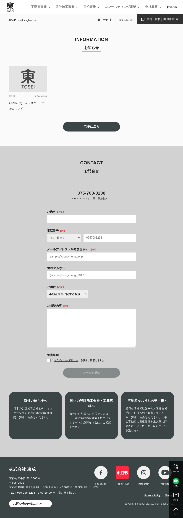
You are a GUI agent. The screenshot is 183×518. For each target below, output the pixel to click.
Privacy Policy (152, 495)
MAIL (175, 500)
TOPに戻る (91, 126)
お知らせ (172, 7)
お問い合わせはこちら (28, 503)
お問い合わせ (126, 20)
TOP (176, 514)
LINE (176, 486)
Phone (176, 471)
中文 (105, 20)
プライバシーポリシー (66, 360)
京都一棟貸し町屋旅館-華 (162, 19)
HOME (13, 20)
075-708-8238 (26, 492)
